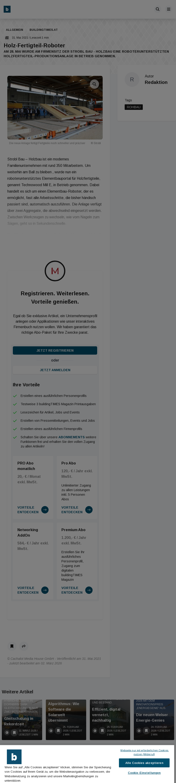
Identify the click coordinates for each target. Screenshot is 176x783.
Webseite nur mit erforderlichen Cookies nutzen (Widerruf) (144, 752)
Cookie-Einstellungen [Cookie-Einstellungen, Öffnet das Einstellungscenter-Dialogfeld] (144, 772)
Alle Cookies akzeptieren (144, 763)
